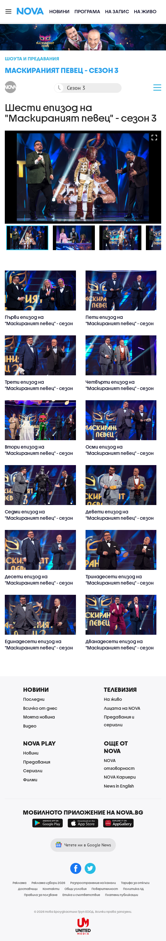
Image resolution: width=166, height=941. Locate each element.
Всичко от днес (40, 708)
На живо (145, 11)
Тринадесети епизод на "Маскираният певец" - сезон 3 (120, 583)
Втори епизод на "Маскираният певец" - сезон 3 (39, 453)
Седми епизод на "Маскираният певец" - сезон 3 (39, 518)
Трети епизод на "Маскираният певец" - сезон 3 (39, 388)
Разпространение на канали (93, 883)
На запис (117, 11)
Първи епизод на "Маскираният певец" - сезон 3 (39, 323)
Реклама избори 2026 (48, 883)
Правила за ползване (40, 895)
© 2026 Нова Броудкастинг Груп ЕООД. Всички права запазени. (83, 911)
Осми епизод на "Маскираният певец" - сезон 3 (120, 453)
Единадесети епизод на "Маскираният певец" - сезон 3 (39, 648)
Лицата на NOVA (122, 708)
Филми (30, 779)
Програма (87, 11)
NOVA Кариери (120, 776)
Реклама (19, 883)
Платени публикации (121, 895)
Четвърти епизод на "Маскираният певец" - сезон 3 (120, 388)
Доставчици (28, 889)
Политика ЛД (133, 889)
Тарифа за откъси (135, 883)
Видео (29, 725)
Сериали (32, 770)
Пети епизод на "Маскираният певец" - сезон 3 (120, 323)
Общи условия (75, 889)
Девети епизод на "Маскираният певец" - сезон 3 (120, 518)
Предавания (36, 761)
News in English (119, 785)
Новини (59, 11)
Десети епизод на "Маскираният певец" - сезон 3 (39, 583)
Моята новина (39, 716)
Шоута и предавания (32, 58)
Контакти (51, 889)
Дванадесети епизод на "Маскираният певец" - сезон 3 (120, 648)
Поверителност (105, 889)
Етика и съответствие (81, 895)
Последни (33, 699)
